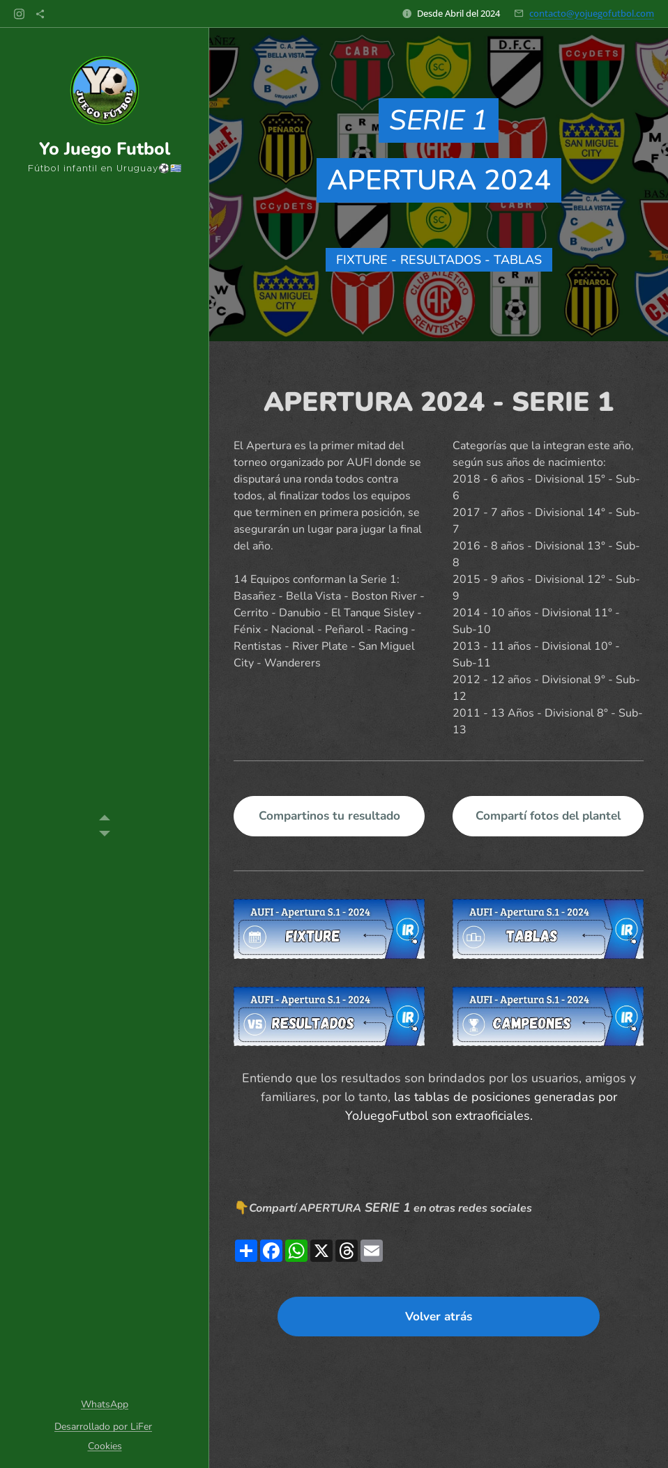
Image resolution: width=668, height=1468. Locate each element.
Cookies (105, 1446)
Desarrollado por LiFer (103, 1426)
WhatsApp (104, 1404)
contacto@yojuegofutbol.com (591, 13)
